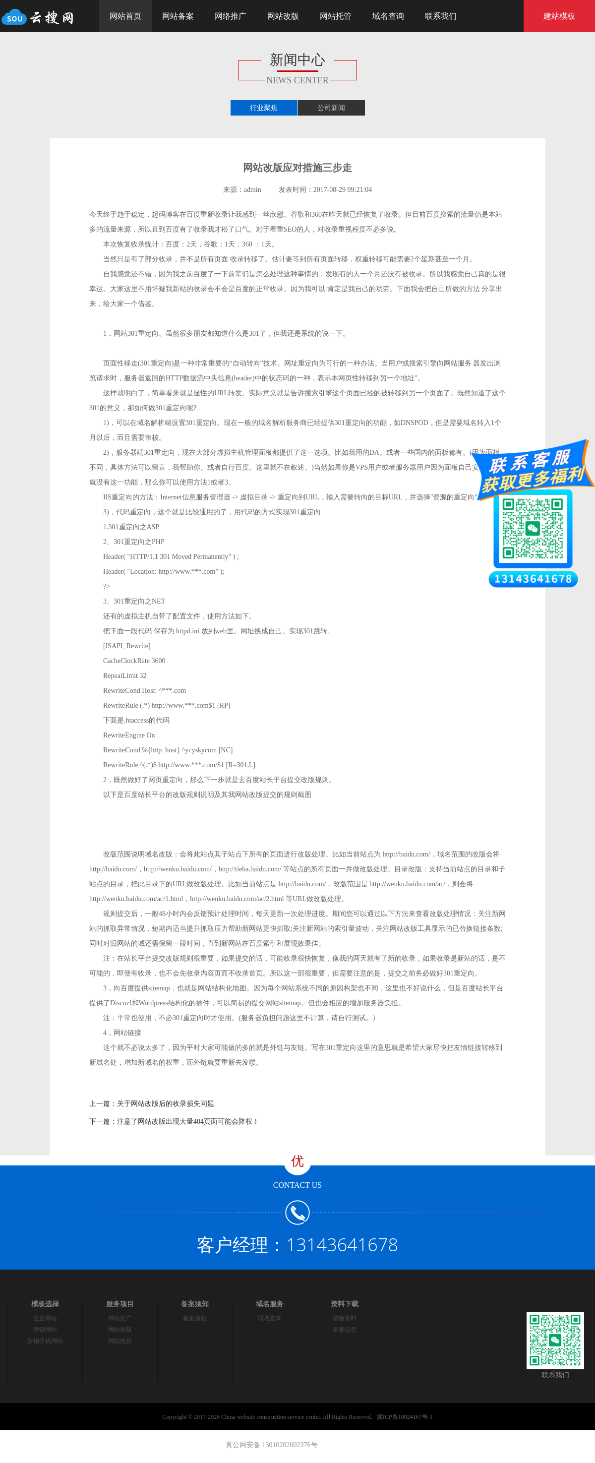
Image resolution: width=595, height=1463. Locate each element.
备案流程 (195, 1318)
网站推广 (120, 1318)
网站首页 (125, 16)
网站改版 (283, 16)
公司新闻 (331, 108)
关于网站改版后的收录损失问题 (165, 1103)
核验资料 (345, 1318)
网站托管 (336, 16)
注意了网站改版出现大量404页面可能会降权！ (188, 1121)
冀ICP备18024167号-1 (405, 1416)
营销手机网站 (45, 1341)
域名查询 (388, 16)
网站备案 (178, 16)
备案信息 (345, 1329)
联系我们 (441, 16)
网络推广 (230, 16)
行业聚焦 (264, 108)
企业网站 (45, 1318)
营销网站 (45, 1329)
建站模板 (559, 16)
